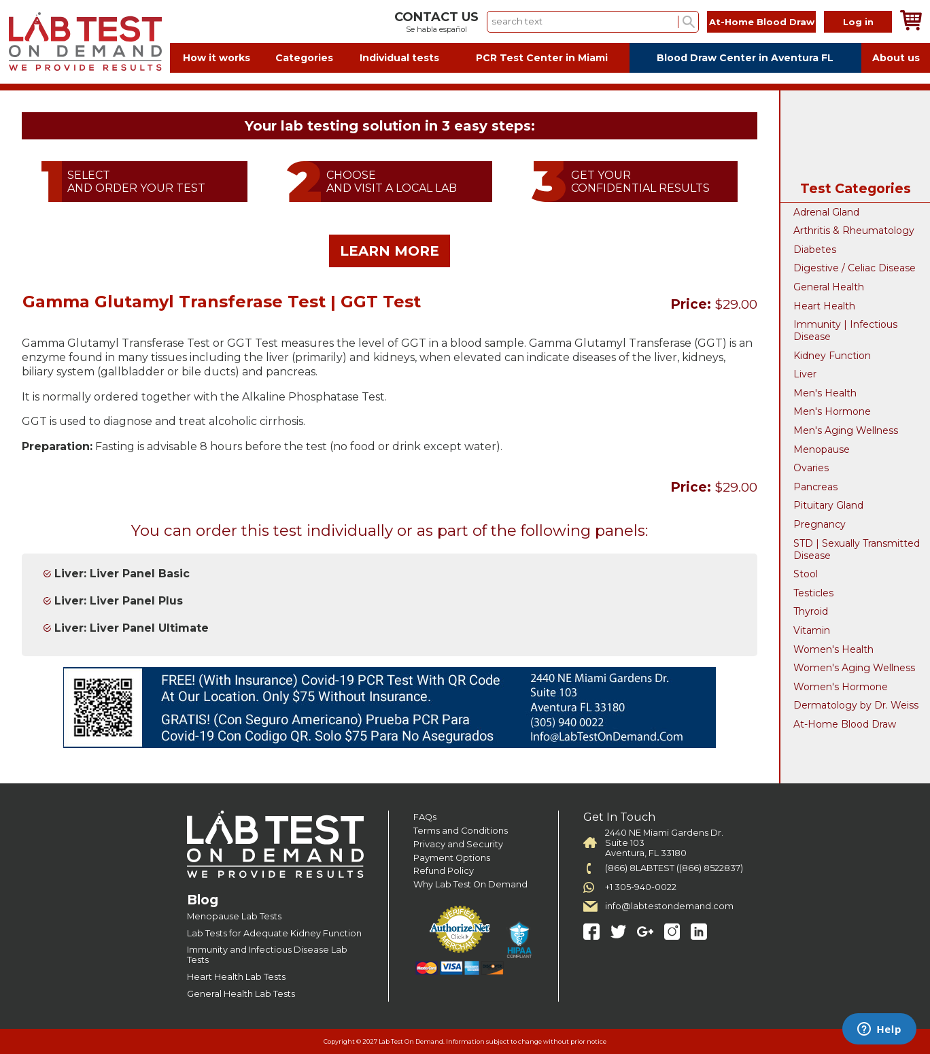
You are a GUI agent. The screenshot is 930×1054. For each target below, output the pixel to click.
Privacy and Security (458, 844)
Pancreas (815, 487)
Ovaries (811, 468)
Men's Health (825, 393)
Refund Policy (443, 871)
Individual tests (399, 58)
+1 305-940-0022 (640, 887)
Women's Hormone (840, 687)
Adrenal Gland (826, 212)
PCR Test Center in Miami (542, 58)
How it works (216, 58)
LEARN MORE (389, 251)
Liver (804, 374)
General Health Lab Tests (241, 994)
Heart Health (824, 306)
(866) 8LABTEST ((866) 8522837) (674, 868)
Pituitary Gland (828, 505)
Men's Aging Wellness (845, 430)
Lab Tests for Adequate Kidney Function (274, 933)
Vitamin (811, 630)
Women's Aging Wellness (854, 668)
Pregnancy (819, 524)
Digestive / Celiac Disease (854, 268)
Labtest (85, 42)
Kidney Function (832, 356)
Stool (805, 574)
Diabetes (814, 249)
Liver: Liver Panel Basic (122, 573)
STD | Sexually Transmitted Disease (856, 549)
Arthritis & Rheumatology (853, 230)
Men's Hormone (832, 411)
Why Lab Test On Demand (470, 884)
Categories (304, 58)
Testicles (813, 593)
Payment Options (451, 858)
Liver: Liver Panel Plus (118, 600)
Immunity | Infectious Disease (845, 330)
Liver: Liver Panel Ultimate (131, 628)
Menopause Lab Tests (234, 916)
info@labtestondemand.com (669, 906)
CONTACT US (436, 17)
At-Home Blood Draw (761, 21)
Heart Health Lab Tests (236, 977)
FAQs (424, 817)
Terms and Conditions (460, 831)
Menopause (821, 449)
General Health (828, 287)
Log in (858, 21)
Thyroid (810, 611)
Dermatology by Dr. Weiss (855, 705)
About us (896, 58)
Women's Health (833, 649)
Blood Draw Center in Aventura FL (745, 58)
